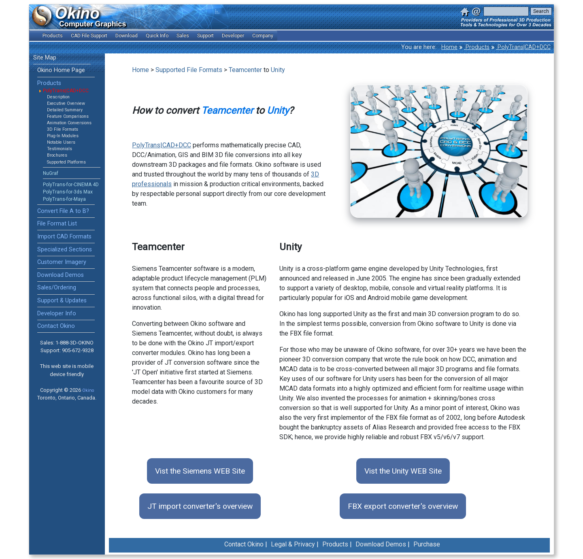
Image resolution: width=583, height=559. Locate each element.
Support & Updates (62, 300)
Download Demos (60, 275)
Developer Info (56, 313)
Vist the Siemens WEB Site (200, 471)
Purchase (426, 544)
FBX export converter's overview (403, 506)
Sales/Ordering (56, 287)
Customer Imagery (61, 262)
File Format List (57, 223)
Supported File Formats (188, 70)
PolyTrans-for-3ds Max (68, 192)
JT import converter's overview (200, 506)
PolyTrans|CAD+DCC (523, 47)
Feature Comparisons (68, 116)
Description (58, 97)
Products (476, 47)
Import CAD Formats (64, 236)
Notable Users (61, 142)
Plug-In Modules (63, 135)
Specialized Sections (64, 249)
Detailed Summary (65, 110)
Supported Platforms (66, 162)
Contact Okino (56, 326)
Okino (88, 390)
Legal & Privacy (293, 544)
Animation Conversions (69, 122)
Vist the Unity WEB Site (403, 471)
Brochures (57, 155)
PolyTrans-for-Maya (64, 199)
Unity (278, 70)
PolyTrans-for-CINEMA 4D (71, 184)
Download (126, 35)
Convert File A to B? (63, 211)
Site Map (44, 57)
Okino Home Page (61, 70)
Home (449, 47)
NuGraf (50, 173)
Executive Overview (66, 103)
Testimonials (59, 148)
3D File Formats (62, 129)
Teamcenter (245, 70)
